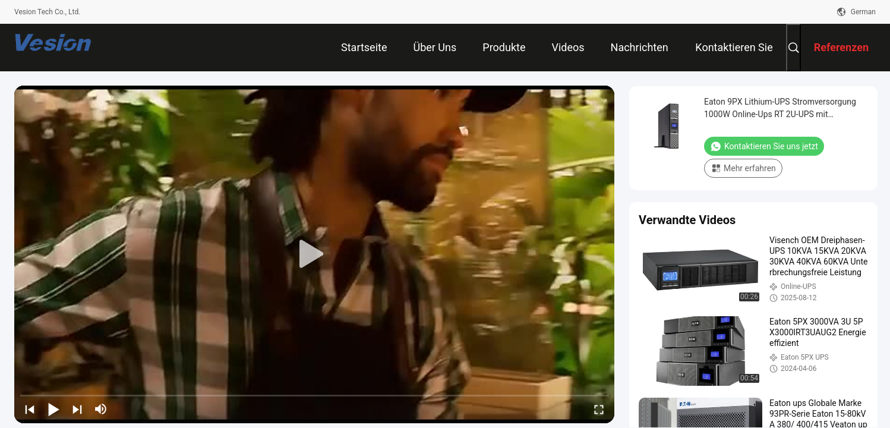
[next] (77, 409)
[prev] (30, 409)
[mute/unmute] (101, 409)
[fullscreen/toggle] (599, 409)
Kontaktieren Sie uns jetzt (764, 146)
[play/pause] (53, 409)
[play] (314, 254)
